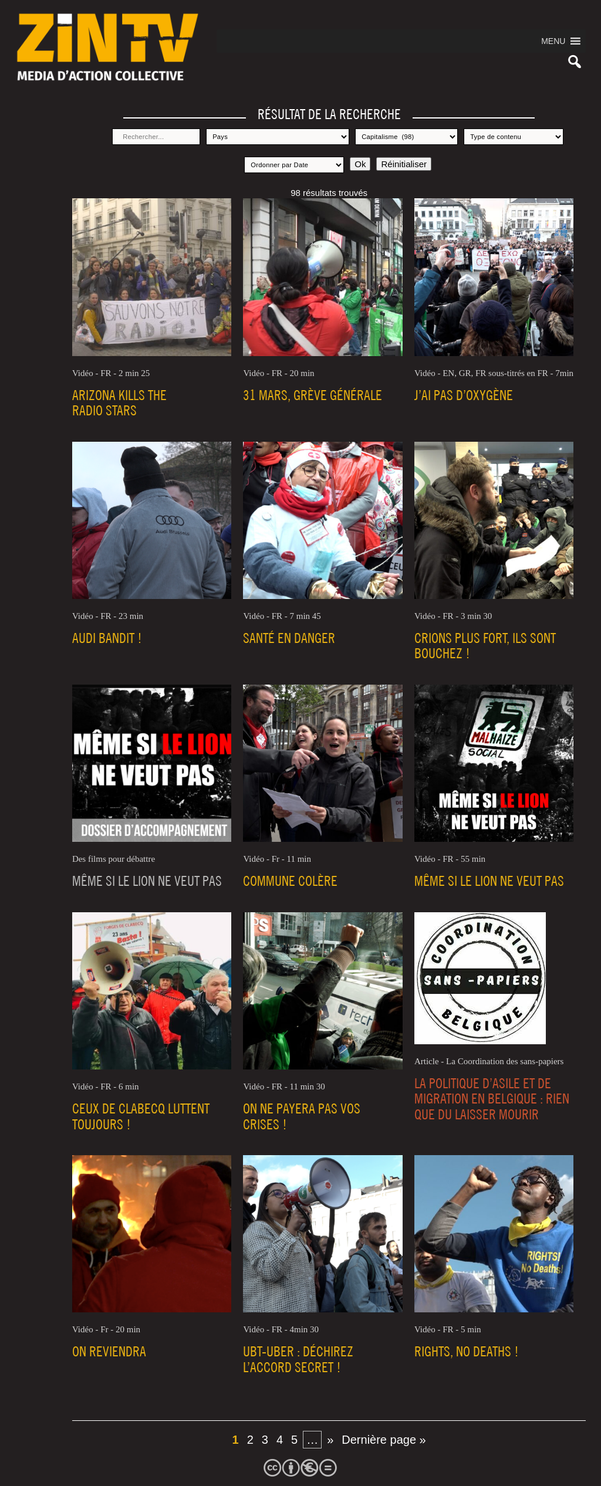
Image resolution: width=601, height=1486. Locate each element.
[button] (553, 41)
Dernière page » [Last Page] (384, 1439)
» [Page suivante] (330, 1439)
